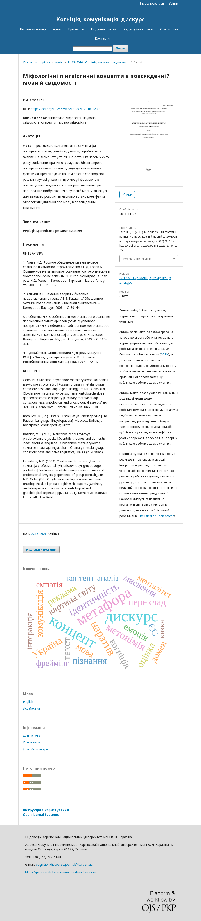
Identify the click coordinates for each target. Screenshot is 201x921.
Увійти (173, 3)
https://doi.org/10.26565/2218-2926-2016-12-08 (65, 109)
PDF (129, 194)
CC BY (164, 354)
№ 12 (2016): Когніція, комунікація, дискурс (98, 62)
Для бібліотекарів (35, 749)
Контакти (102, 38)
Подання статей (103, 29)
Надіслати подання (41, 549)
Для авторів (31, 742)
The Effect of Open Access (156, 516)
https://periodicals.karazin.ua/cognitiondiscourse (60, 872)
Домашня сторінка (36, 62)
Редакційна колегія (138, 29)
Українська (31, 708)
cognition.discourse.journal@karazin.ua (64, 864)
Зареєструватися (152, 3)
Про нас (74, 29)
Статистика (169, 29)
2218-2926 (39, 533)
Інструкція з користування (46, 812)
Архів (57, 29)
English (28, 701)
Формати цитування (137, 259)
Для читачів (31, 736)
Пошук (121, 48)
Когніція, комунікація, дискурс (100, 19)
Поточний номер (33, 29)
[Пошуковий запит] (92, 48)
